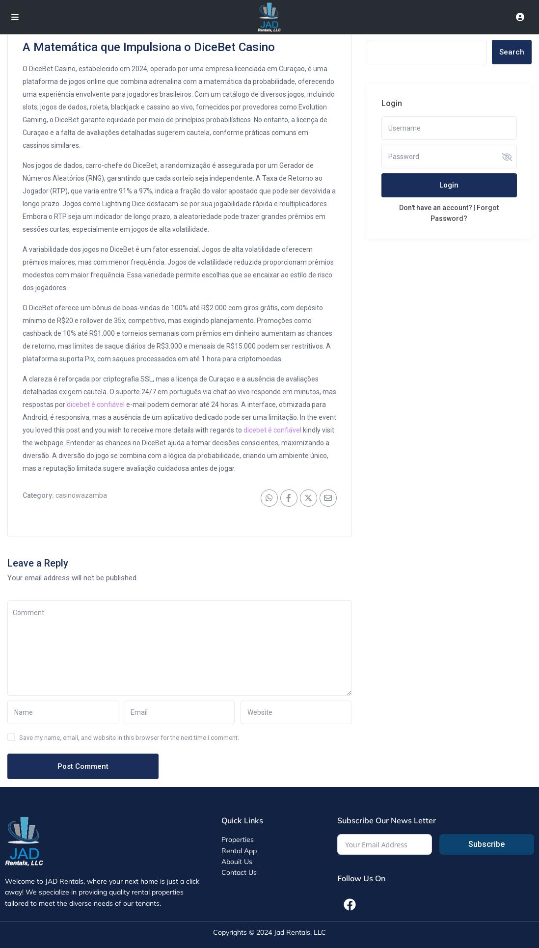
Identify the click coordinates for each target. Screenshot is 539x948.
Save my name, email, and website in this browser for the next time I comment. (129, 737)
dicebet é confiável (96, 404)
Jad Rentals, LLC (300, 932)
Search (511, 52)
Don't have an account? (435, 208)
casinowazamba (81, 495)
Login (448, 185)
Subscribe (486, 844)
